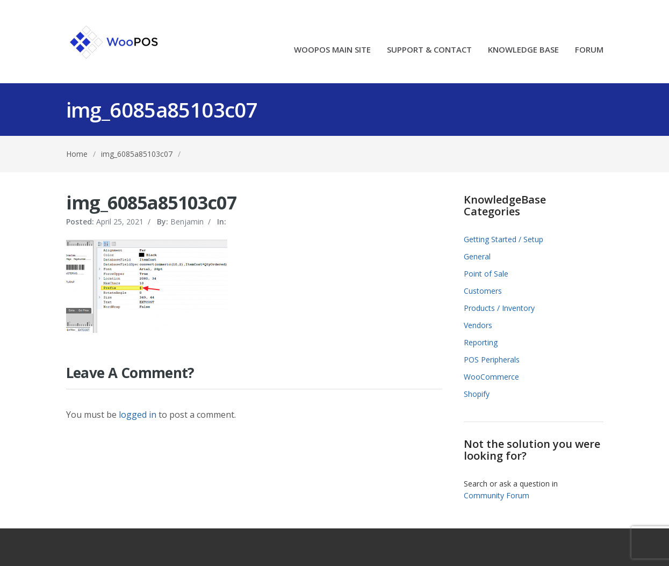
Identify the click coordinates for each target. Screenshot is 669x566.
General (477, 256)
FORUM (589, 50)
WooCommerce (491, 377)
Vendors (478, 325)
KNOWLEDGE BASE (523, 50)
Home (77, 154)
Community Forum (496, 495)
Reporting (481, 342)
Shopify (477, 394)
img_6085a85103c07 (136, 154)
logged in (137, 414)
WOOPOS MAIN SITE (332, 50)
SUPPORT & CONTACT (429, 50)
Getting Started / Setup (503, 239)
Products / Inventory (499, 308)
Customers (483, 291)
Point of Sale (486, 274)
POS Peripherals (492, 359)
